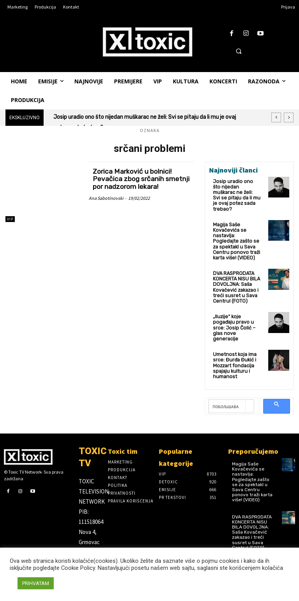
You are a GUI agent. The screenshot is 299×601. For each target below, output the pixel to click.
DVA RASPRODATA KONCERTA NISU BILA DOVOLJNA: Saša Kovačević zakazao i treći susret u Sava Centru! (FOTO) (236, 275)
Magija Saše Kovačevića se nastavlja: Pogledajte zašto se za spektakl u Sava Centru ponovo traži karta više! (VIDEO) (236, 232)
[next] (289, 117)
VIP (10, 219)
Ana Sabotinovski (106, 198)
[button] (238, 51)
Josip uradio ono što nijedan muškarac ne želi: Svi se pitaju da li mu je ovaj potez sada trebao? (236, 191)
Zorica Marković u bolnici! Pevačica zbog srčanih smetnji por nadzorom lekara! (139, 179)
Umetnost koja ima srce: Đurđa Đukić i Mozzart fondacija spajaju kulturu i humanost (234, 345)
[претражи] (227, 385)
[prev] (276, 117)
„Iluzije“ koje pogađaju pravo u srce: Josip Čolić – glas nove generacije (236, 311)
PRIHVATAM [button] (35, 583)
